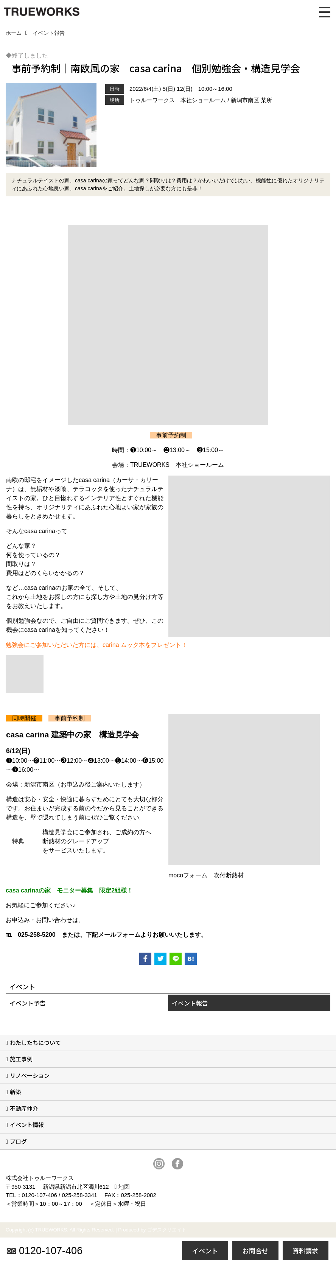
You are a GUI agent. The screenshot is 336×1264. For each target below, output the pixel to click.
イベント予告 (27, 1002)
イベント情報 (27, 1125)
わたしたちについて (35, 1042)
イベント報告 (190, 1002)
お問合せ (255, 1250)
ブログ (18, 1141)
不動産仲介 (24, 1108)
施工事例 (21, 1059)
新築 (15, 1092)
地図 (124, 1186)
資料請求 (305, 1250)
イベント (205, 1250)
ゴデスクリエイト (167, 1230)
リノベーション (30, 1075)
